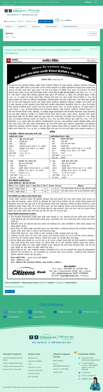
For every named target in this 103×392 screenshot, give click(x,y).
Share (92, 34)
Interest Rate (51, 27)
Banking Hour (33, 358)
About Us (7, 2)
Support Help (57, 372)
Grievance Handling (35, 361)
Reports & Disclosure (26, 2)
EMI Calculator (33, 376)
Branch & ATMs (31, 21)
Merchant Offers (34, 373)
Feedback (11, 317)
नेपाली (95, 2)
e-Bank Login (46, 21)
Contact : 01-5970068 (60, 369)
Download (39, 2)
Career (15, 2)
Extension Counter (34, 367)
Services (36, 27)
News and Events (70, 27)
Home (7, 37)
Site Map (35, 312)
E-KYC (20, 21)
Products (22, 27)
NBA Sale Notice (9, 21)
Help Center (62, 312)
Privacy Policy (13, 312)
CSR (29, 364)
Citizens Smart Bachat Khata (13, 366)
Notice (13, 37)
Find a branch (88, 312)
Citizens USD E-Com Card (12, 369)
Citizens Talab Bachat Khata (13, 363)
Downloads (37, 317)
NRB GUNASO (58, 361)
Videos (9, 27)
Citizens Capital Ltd (51, 2)
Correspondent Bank (35, 370)
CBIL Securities (8, 5)
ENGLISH (88, 2)
